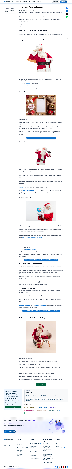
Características (24, 1)
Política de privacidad (46, 447)
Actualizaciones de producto (42, 407)
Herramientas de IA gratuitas (35, 443)
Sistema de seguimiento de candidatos (21, 442)
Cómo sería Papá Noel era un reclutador (10, 11)
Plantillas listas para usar (30, 410)
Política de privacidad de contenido (47, 450)
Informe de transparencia (47, 460)
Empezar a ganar (13, 407)
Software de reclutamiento (21, 448)
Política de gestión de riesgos (47, 462)
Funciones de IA (19, 444)
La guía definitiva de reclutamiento (33, 449)
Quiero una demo (41, 384)
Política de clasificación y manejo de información (48, 459)
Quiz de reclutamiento (33, 451)
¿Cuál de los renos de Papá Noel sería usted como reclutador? (41, 137)
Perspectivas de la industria (41, 410)
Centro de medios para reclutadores (33, 447)
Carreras (57, 446)
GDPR (44, 444)
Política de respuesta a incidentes (48, 456)
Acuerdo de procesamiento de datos (48, 452)
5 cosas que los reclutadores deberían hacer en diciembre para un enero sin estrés (41, 310)
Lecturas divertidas (52, 407)
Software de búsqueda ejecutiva (22, 447)
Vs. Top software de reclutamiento (20, 456)
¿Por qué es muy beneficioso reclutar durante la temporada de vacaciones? (41, 259)
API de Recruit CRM (20, 450)
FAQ (56, 443)
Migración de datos (20, 454)
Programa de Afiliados (60, 447)
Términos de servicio (46, 446)
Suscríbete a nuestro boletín (34, 458)
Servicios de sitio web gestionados (20, 452)
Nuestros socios (32, 456)
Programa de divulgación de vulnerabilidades (47, 455)
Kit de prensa (58, 444)
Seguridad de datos (46, 443)
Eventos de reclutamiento (34, 444)
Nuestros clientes (33, 455)
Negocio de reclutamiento (30, 407)
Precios (33, 1)
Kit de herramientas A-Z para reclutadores (34, 453)
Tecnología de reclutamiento (53, 410)
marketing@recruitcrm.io (10, 449)
